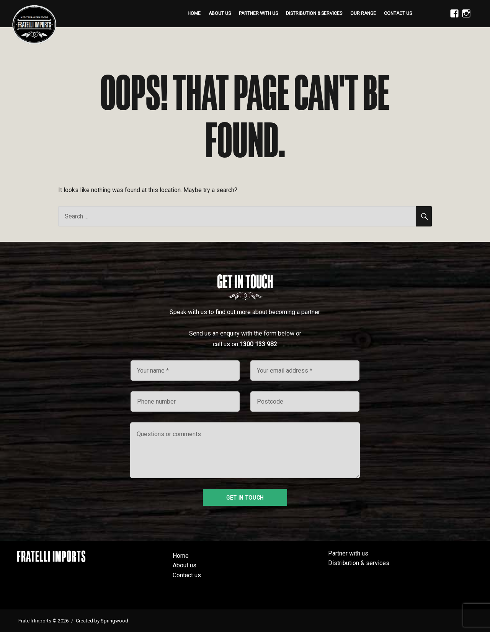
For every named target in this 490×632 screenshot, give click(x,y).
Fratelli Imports (51, 556)
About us (220, 13)
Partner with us (258, 13)
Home (194, 13)
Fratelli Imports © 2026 (43, 621)
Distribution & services (314, 13)
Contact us (398, 13)
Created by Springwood (102, 621)
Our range (363, 13)
